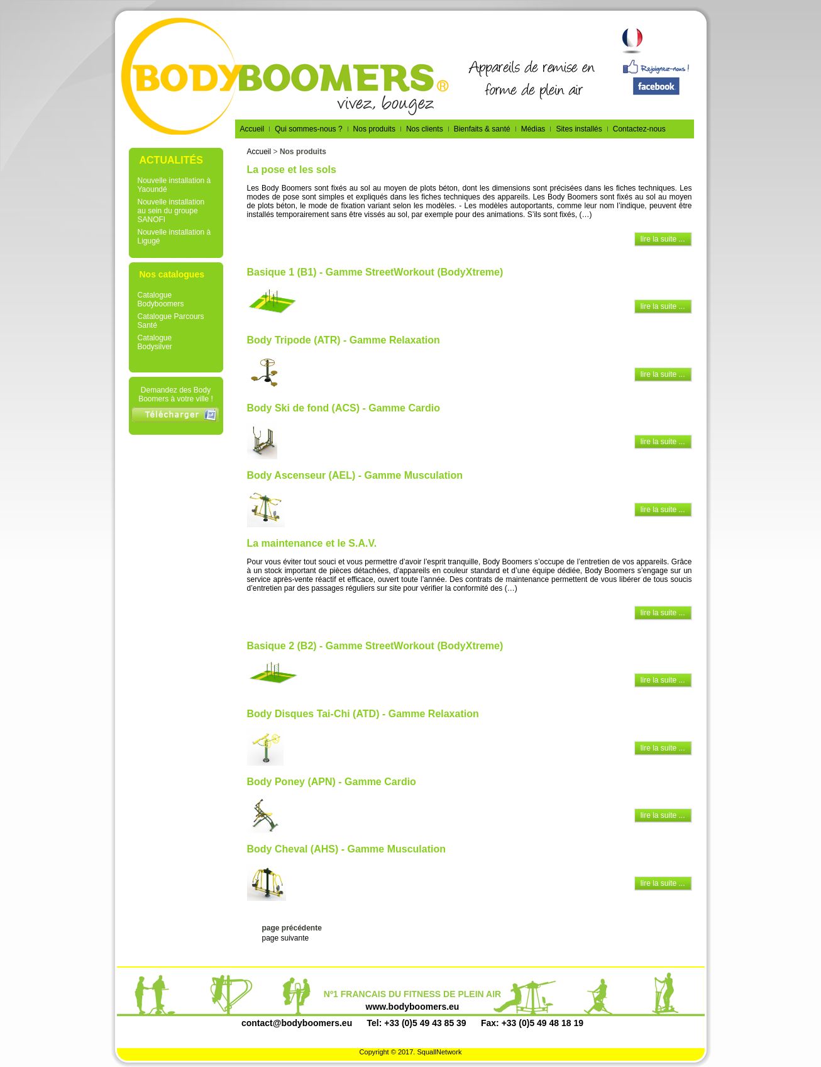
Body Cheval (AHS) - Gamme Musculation (346, 849)
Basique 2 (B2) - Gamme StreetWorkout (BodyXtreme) (375, 645)
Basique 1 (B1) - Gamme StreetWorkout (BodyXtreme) (375, 272)
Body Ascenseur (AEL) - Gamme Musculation (355, 475)
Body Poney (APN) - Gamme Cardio (331, 781)
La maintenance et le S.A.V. (312, 543)
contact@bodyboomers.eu (296, 1023)
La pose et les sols (291, 169)
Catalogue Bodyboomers (161, 299)
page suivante (285, 938)
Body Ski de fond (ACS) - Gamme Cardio (344, 408)
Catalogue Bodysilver (155, 342)
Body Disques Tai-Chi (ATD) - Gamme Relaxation (363, 713)
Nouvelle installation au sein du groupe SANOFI (171, 211)
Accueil (259, 151)
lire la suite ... (663, 239)
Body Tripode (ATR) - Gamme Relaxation (343, 340)
